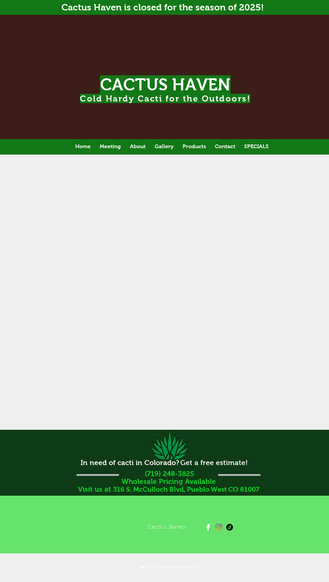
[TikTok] (229, 527)
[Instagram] (219, 527)
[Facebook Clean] (208, 527)
